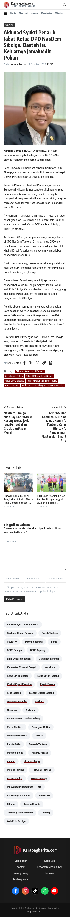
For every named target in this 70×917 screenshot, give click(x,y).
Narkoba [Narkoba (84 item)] (39, 701)
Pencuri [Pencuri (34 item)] (11, 761)
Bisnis (13, 13)
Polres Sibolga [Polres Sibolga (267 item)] (14, 778)
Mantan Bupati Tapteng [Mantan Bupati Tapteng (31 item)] (41, 693)
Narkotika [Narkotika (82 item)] (12, 710)
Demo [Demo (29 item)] (54, 641)
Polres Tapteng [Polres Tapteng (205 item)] (39, 778)
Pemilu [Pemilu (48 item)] (39, 735)
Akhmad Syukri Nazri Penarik (30, 371)
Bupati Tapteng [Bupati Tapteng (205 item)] (50, 633)
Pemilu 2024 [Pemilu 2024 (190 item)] (14, 744)
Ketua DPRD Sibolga (14, 381)
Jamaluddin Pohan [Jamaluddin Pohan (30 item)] (49, 658)
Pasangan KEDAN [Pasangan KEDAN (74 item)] (41, 727)
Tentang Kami (20, 879)
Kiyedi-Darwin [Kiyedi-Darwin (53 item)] (47, 684)
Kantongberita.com (22, 3)
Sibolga (9, 24)
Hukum (34, 13)
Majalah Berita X (35, 911)
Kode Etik (49, 860)
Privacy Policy (21, 873)
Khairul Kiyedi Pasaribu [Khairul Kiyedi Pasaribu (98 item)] (19, 684)
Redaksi (49, 873)
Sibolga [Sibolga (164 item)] (11, 804)
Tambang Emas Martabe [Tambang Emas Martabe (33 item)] (20, 812)
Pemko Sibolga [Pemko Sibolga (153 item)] (15, 752)
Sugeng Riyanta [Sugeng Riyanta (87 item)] (32, 804)
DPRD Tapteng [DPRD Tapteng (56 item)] (38, 650)
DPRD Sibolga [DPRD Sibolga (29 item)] (14, 650)
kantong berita (18, 64)
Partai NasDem (12, 385)
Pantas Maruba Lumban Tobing (42, 381)
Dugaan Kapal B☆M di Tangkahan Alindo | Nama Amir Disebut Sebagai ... (18, 499)
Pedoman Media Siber (49, 867)
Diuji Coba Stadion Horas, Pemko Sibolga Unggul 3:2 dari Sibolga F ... (51, 499)
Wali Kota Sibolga (55, 385)
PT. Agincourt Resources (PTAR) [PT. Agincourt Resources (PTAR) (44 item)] (24, 786)
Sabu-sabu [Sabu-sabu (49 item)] (44, 795)
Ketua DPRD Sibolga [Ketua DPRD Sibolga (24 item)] (17, 675)
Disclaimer (21, 860)
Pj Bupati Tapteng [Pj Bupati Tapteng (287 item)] (41, 769)
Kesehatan (46, 13)
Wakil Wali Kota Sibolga (33, 385)
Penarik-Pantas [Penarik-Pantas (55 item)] (40, 752)
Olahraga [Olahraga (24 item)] (30, 710)
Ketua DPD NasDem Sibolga (39, 376)
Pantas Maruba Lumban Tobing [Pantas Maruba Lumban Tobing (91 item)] (23, 718)
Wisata (59, 13)
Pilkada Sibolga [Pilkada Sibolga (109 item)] (32, 761)
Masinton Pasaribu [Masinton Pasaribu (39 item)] (17, 701)
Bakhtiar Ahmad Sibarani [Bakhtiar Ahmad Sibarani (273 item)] (20, 633)
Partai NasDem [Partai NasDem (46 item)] (15, 727)
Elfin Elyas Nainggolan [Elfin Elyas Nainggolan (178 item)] (19, 658)
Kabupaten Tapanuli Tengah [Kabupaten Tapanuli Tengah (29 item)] (21, 667)
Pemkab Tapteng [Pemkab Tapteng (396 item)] (38, 744)
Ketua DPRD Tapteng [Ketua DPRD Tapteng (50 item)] (48, 675)
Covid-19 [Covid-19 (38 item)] (12, 641)
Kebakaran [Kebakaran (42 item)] (50, 667)
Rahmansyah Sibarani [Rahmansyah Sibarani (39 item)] (18, 795)
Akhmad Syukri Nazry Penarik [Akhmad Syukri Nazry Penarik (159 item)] (23, 624)
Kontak (21, 867)
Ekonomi (23, 13)
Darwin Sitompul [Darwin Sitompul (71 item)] (34, 641)
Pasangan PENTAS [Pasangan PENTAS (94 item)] (17, 735)
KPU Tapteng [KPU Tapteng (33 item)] (14, 693)
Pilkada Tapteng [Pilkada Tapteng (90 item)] (15, 769)
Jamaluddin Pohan (14, 376)
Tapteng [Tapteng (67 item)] (45, 812)
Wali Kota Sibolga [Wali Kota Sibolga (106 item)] (16, 821)
